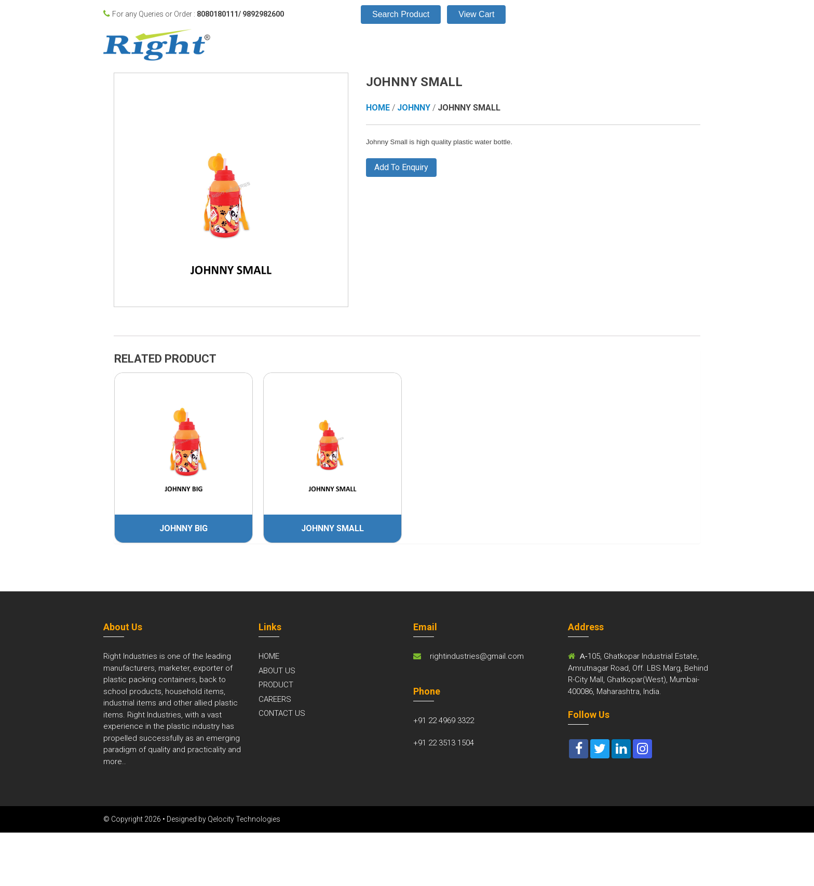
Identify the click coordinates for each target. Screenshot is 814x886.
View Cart (476, 14)
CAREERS (275, 699)
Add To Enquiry (401, 167)
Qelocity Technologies (244, 819)
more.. (114, 761)
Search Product (400, 14)
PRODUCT (276, 684)
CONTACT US (282, 713)
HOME (269, 656)
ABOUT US (277, 670)
